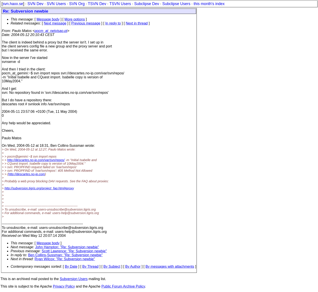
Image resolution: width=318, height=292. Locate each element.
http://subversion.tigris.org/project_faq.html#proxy (39, 188)
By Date (71, 266)
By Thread (90, 266)
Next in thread (137, 23)
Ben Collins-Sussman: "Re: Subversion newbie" (65, 255)
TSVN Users (120, 4)
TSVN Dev (97, 4)
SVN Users (56, 4)
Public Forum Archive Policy (123, 286)
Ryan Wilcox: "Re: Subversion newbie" (65, 259)
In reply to (113, 23)
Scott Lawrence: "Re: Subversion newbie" (74, 251)
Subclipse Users (176, 4)
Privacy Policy (64, 286)
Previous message (85, 23)
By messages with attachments (170, 266)
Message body (47, 19)
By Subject (111, 266)
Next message (55, 23)
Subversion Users (74, 279)
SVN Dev (35, 4)
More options (74, 19)
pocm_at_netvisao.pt (51, 31)
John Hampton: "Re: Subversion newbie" (67, 247)
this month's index (209, 4)
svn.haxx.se (13, 4)
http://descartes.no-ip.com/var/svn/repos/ (36, 160)
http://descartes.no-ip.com (26, 174)
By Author (132, 266)
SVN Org (77, 4)
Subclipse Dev (146, 4)
